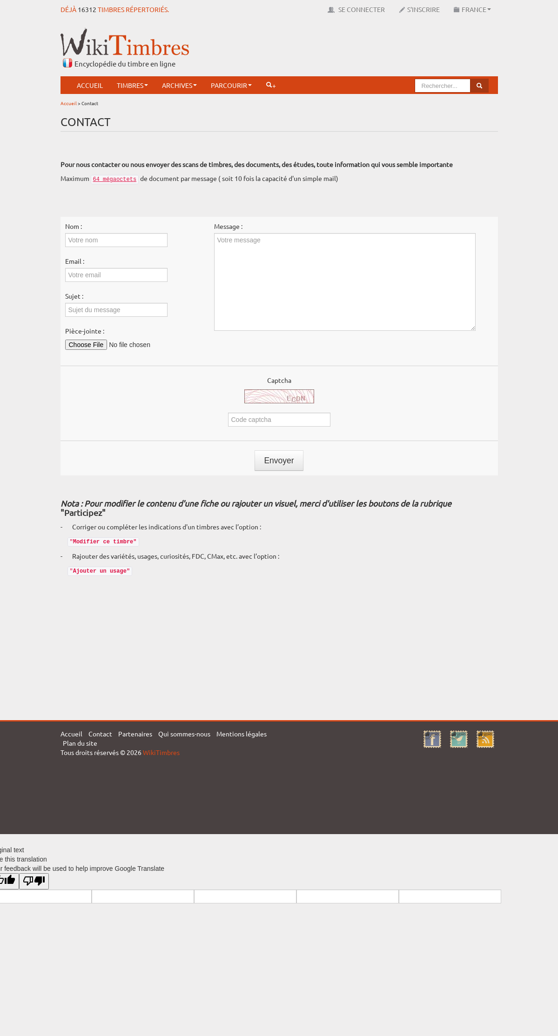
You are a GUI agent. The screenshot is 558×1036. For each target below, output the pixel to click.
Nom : (73, 226)
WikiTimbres (161, 752)
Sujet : (74, 296)
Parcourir (231, 85)
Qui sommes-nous (184, 733)
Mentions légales (241, 733)
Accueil (90, 85)
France (472, 9)
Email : (74, 261)
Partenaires (135, 733)
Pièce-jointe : (84, 331)
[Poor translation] (34, 881)
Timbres (132, 85)
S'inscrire (419, 9)
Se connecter (356, 9)
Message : (228, 226)
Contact (100, 733)
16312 (87, 9)
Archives (179, 85)
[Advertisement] (328, 49)
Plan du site (80, 743)
